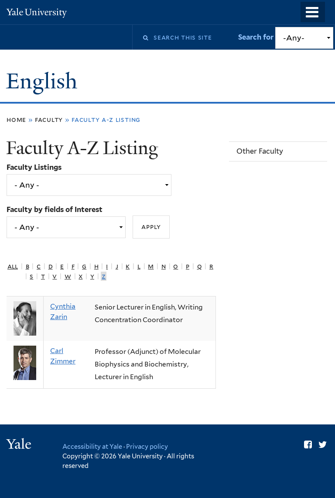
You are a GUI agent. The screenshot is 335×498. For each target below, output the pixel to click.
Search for (256, 37)
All (12, 266)
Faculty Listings (34, 167)
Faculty (49, 119)
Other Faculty (259, 151)
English (44, 81)
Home (16, 119)
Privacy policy (147, 446)
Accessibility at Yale (92, 446)
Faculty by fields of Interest (55, 209)
